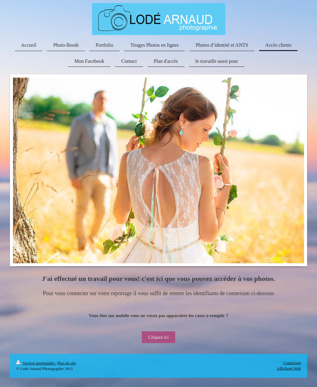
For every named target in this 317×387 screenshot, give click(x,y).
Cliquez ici (158, 337)
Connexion (292, 362)
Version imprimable (35, 363)
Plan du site (66, 363)
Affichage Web (289, 368)
